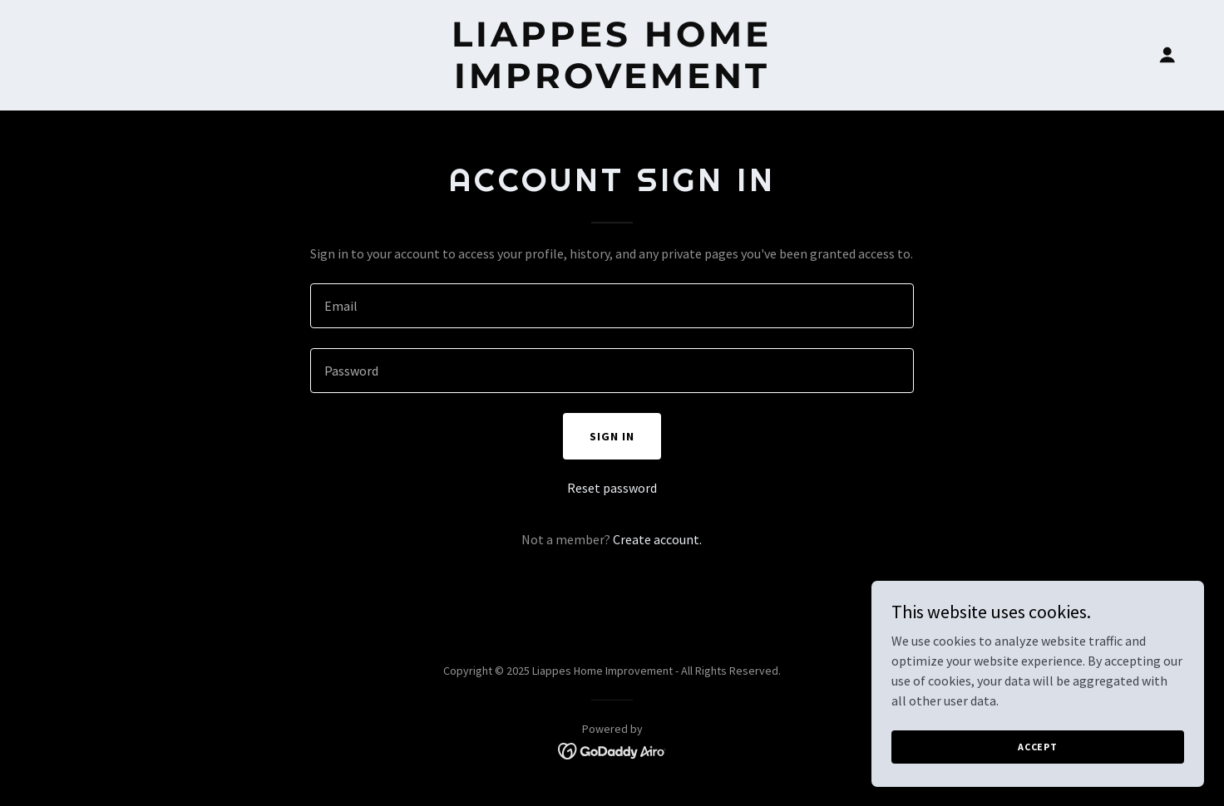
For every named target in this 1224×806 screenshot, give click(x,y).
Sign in (612, 436)
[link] (612, 83)
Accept (1038, 746)
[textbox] (611, 305)
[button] (1167, 54)
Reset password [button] (612, 487)
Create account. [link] (657, 539)
